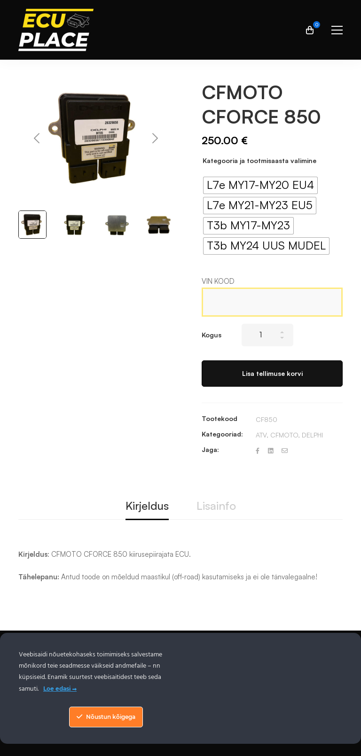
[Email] (284, 450)
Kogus (211, 335)
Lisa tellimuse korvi (272, 373)
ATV (261, 435)
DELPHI (312, 435)
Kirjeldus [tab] (147, 506)
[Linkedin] (270, 450)
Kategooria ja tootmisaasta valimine (259, 160)
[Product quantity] (267, 335)
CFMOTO (284, 435)
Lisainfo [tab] (216, 506)
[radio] (260, 185)
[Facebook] (257, 450)
